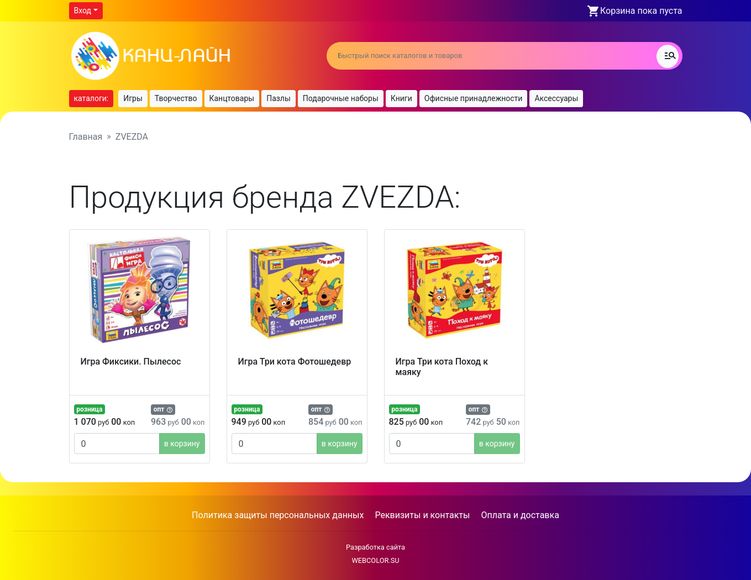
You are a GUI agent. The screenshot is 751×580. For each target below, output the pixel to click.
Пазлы (278, 98)
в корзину (182, 443)
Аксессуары (556, 98)
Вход (82, 10)
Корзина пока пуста (641, 11)
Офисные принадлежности (473, 98)
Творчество (176, 98)
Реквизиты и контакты (422, 515)
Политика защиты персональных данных (278, 515)
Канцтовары (232, 98)
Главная (86, 136)
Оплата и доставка (520, 515)
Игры (133, 98)
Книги (401, 98)
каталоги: (91, 98)
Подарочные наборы (341, 98)
